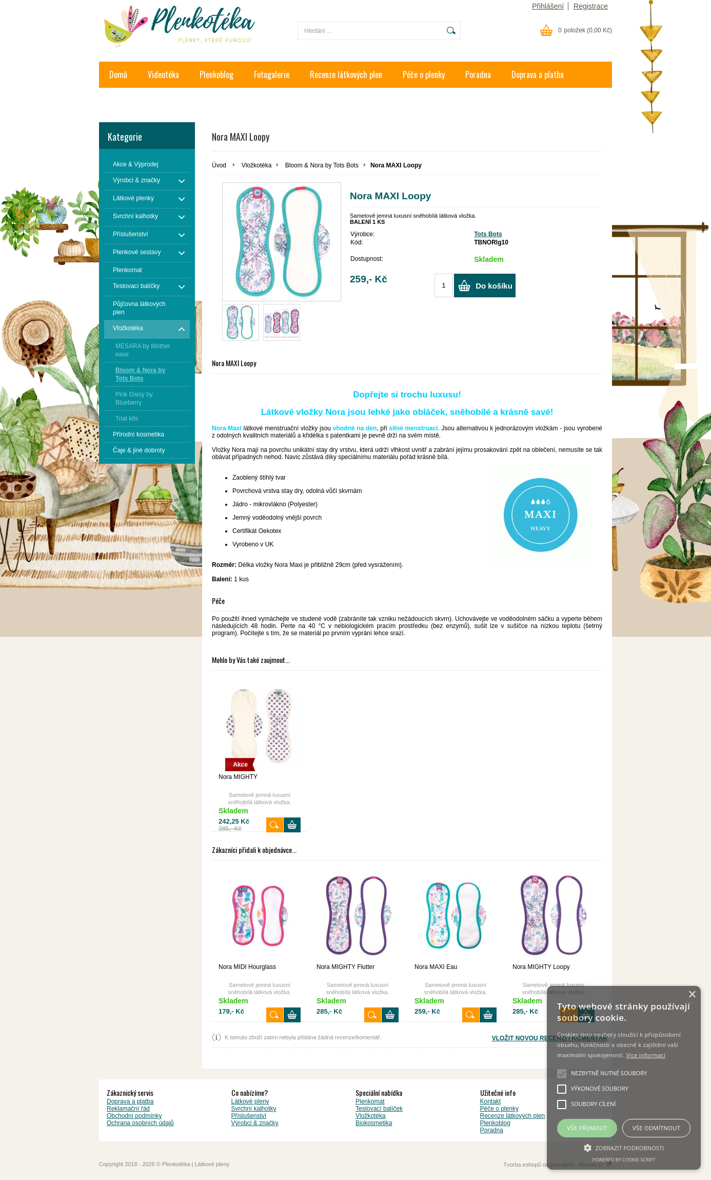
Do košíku (494, 285)
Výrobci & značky (255, 1123)
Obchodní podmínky (134, 1115)
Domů (118, 74)
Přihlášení (548, 6)
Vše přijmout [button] (587, 1128)
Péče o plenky (424, 74)
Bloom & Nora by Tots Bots (322, 165)
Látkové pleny (250, 1101)
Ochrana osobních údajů (140, 1123)
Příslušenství (249, 1115)
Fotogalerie (271, 74)
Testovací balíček (379, 1108)
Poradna (478, 74)
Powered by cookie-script (624, 1159)
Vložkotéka (257, 165)
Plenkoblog (216, 74)
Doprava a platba (537, 74)
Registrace (591, 6)
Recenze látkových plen (346, 74)
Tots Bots (488, 234)
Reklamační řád (128, 1108)
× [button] (692, 995)
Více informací (645, 1055)
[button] (623, 1147)
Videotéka (163, 74)
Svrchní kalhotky (253, 1108)
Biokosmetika (374, 1123)
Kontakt (121, 100)
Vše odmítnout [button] (656, 1128)
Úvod (219, 165)
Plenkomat (370, 1101)
